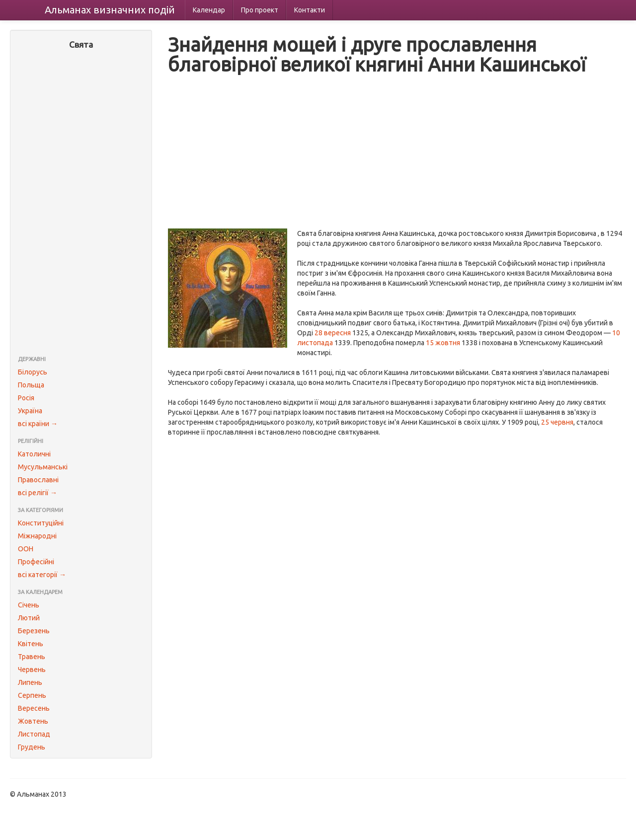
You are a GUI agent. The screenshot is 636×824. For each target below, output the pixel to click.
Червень (32, 670)
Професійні (36, 562)
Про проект (259, 10)
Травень (31, 657)
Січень (28, 605)
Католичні (34, 454)
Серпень (32, 695)
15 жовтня (443, 343)
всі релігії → (37, 493)
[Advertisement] (81, 204)
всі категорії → (42, 575)
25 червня (557, 422)
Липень (30, 682)
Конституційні (41, 523)
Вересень (34, 708)
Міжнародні (37, 536)
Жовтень (33, 721)
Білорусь (32, 372)
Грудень (31, 747)
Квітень (30, 644)
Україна (30, 411)
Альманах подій (110, 9)
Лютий (29, 618)
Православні (38, 480)
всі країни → (38, 424)
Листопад (34, 734)
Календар (209, 10)
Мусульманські (43, 467)
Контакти (309, 10)
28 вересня (333, 333)
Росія (26, 398)
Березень (34, 631)
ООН (25, 549)
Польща (31, 385)
